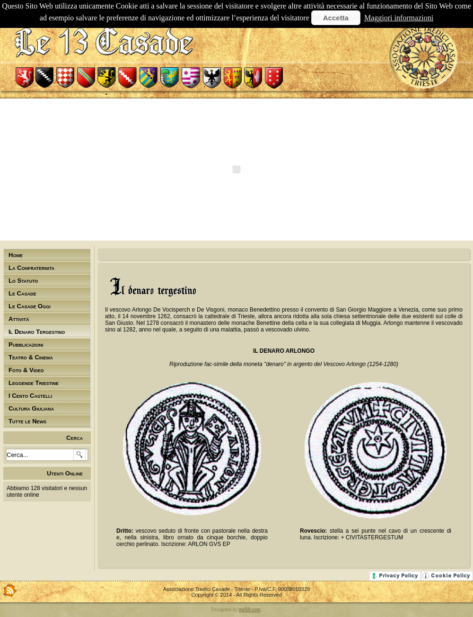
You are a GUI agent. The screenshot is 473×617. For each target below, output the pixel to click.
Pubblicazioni (26, 344)
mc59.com (250, 609)
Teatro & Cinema (31, 357)
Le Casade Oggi (30, 306)
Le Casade (22, 293)
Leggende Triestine (34, 382)
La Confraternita (31, 267)
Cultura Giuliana (31, 408)
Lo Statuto (23, 280)
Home (16, 255)
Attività (19, 318)
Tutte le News (27, 421)
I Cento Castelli (30, 395)
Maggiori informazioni (398, 18)
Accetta (336, 18)
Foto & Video (26, 370)
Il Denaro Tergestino (37, 331)
